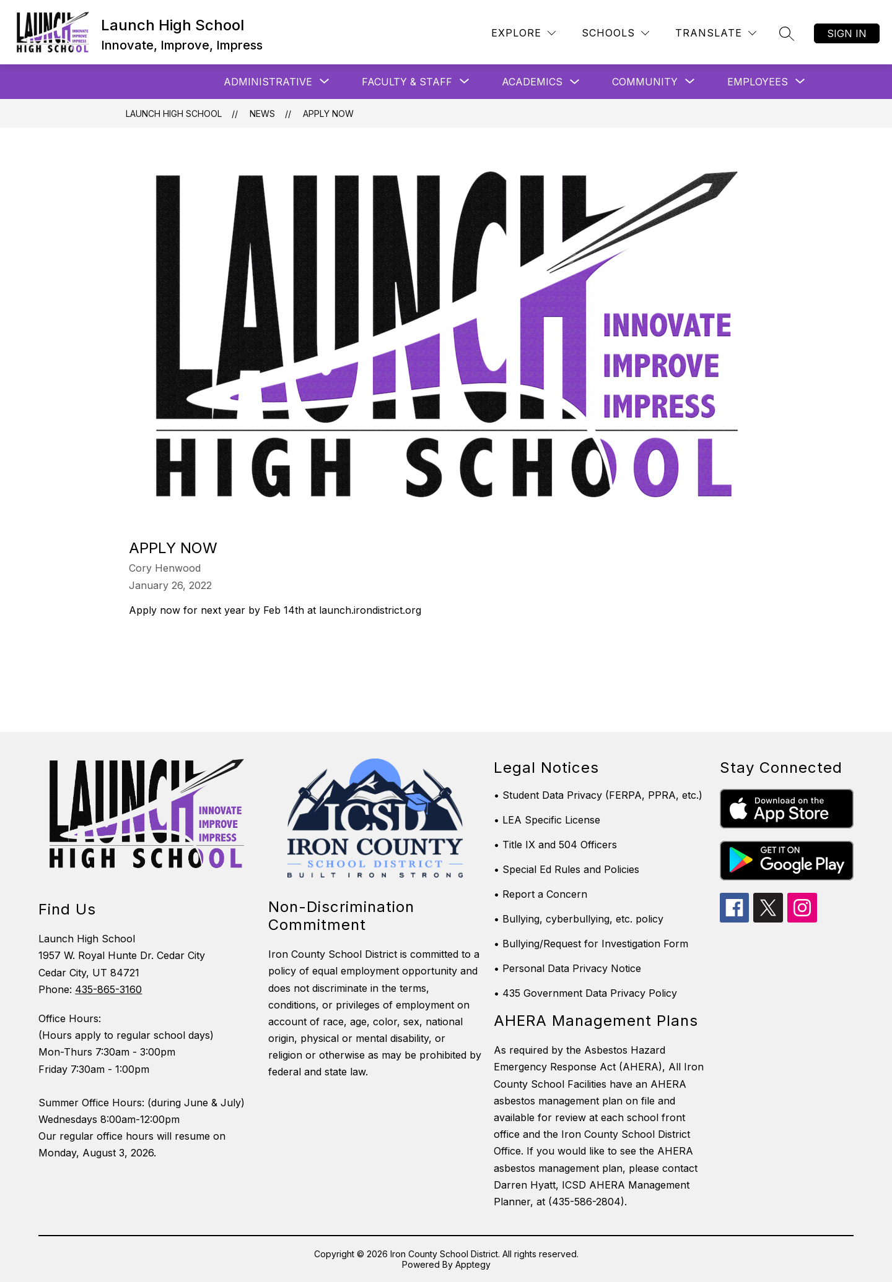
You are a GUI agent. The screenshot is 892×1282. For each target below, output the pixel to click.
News (262, 113)
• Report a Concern (540, 894)
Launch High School (174, 113)
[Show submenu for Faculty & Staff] (407, 81)
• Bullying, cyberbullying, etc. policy (578, 919)
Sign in (847, 33)
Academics (532, 81)
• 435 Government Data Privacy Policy (585, 993)
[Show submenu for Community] (645, 81)
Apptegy (473, 1264)
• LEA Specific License (547, 820)
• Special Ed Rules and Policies (566, 869)
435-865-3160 (108, 989)
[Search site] (786, 33)
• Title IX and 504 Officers (555, 844)
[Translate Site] (715, 33)
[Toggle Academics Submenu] (574, 82)
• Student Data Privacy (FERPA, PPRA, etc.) (598, 795)
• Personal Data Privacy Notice (567, 968)
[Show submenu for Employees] (757, 81)
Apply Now (328, 113)
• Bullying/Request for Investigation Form (591, 943)
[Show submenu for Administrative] (268, 81)
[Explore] (523, 33)
